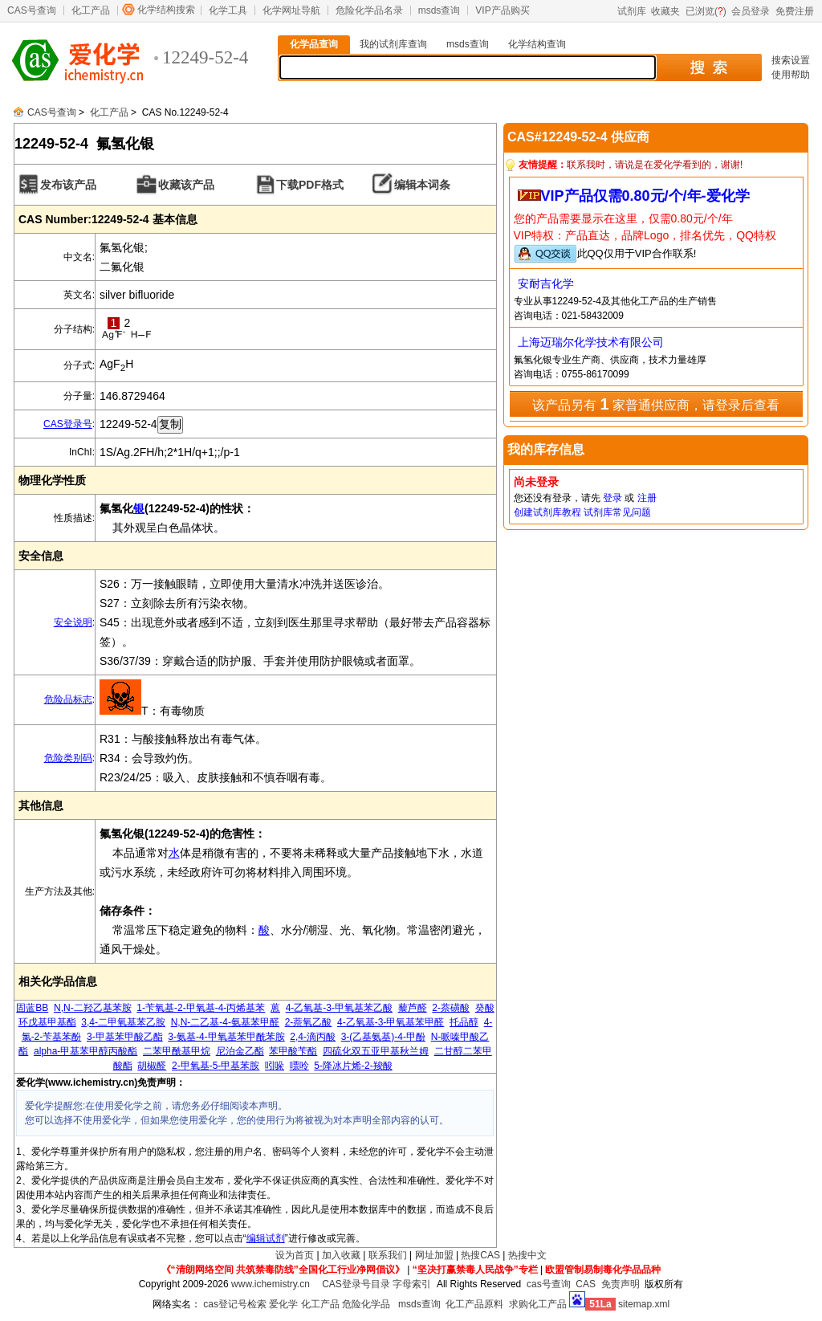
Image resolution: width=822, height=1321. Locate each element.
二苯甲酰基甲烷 (176, 1051)
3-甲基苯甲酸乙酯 (125, 1036)
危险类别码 (68, 758)
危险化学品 (366, 1304)
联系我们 (387, 1255)
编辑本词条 (422, 184)
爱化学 (283, 1304)
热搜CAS (480, 1255)
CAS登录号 (67, 424)
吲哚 (274, 1065)
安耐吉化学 (546, 283)
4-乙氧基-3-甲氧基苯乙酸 (339, 1007)
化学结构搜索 (166, 9)
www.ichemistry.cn (270, 1284)
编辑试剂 (265, 1238)
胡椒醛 (151, 1065)
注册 (647, 498)
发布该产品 (68, 184)
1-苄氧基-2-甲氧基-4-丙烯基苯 (200, 1007)
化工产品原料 (474, 1304)
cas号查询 (549, 1284)
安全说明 (73, 622)
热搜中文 (527, 1255)
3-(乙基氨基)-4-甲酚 (383, 1036)
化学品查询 (314, 44)
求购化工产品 (538, 1304)
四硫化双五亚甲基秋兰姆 (376, 1051)
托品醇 (464, 1022)
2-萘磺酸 (451, 1007)
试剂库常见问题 (617, 512)
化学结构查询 (537, 44)
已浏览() (706, 11)
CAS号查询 (31, 10)
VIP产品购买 (502, 10)
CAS (586, 1284)
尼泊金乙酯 (240, 1051)
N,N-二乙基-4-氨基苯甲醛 (225, 1022)
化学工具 (228, 10)
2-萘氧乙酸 (308, 1022)
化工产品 (90, 10)
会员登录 (750, 11)
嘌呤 (299, 1065)
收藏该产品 (186, 184)
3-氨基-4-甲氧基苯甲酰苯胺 (226, 1036)
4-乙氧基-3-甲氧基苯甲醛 (390, 1022)
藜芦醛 (412, 1007)
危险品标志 (68, 699)
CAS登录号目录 (356, 1284)
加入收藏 (341, 1255)
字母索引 (412, 1284)
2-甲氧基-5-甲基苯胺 (215, 1065)
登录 (612, 498)
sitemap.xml (643, 1304)
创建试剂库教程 (547, 512)
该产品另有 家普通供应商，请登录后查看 (655, 404)
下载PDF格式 (310, 184)
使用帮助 (790, 74)
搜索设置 (790, 60)
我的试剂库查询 (393, 44)
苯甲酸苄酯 (293, 1051)
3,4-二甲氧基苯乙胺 (123, 1022)
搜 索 (708, 67)
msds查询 (439, 10)
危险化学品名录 (369, 10)
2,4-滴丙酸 (313, 1036)
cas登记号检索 (235, 1304)
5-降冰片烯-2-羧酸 (353, 1065)
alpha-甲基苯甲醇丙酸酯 (85, 1051)
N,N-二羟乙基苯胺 (93, 1007)
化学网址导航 (291, 10)
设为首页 (294, 1255)
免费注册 (794, 11)
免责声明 (620, 1284)
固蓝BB (32, 1007)
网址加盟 (434, 1255)
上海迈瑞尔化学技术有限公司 (591, 342)
